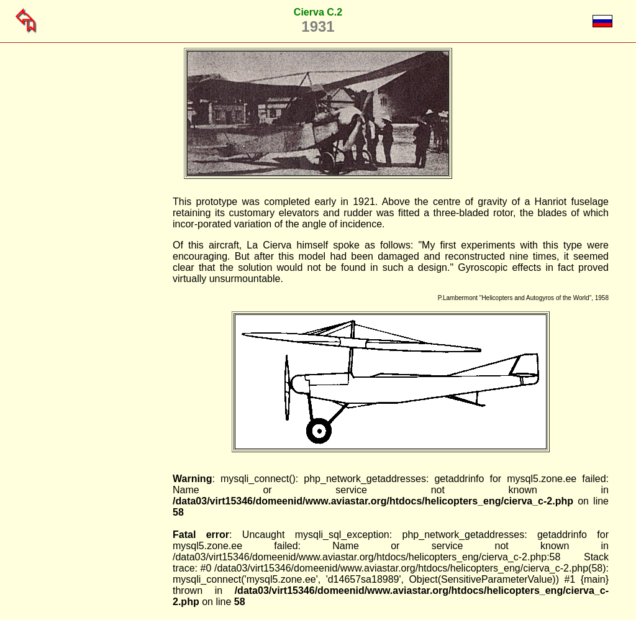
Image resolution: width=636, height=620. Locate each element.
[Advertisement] (109, 382)
